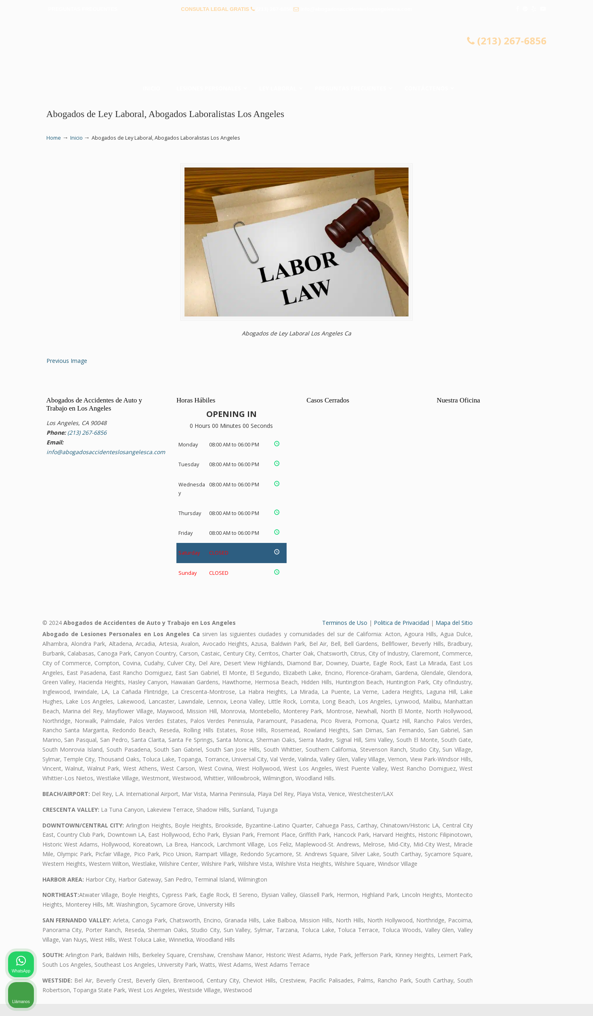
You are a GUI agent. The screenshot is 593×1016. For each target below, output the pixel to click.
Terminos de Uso (344, 635)
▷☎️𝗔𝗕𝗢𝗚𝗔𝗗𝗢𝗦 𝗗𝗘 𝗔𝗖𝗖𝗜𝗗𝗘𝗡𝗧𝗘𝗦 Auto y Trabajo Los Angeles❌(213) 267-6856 (296, 48)
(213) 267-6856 (274, 9)
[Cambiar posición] (549, 758)
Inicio (76, 137)
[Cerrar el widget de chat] (566, 758)
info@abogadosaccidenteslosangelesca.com (356, 9)
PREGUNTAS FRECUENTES (82, 9)
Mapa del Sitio (454, 635)
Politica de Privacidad (401, 635)
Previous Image (66, 373)
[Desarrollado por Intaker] (524, 999)
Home (53, 137)
